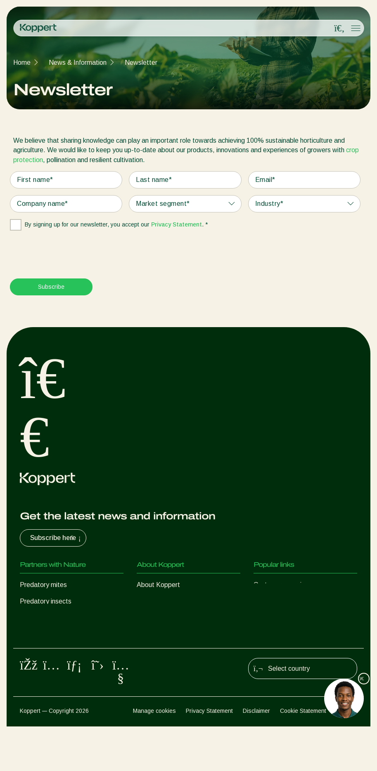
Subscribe (51, 286)
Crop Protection (43, 667)
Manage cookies (154, 755)
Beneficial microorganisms (57, 650)
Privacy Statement (176, 224)
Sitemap (346, 755)
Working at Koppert (165, 617)
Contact (148, 634)
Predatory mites (43, 584)
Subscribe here (56, 538)
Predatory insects (45, 601)
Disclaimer (256, 755)
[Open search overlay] (339, 28)
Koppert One (272, 601)
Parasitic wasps (43, 617)
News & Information (78, 62)
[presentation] (72, 251)
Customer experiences (286, 584)
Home (22, 62)
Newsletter (141, 62)
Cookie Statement (303, 755)
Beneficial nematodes (51, 634)
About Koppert (158, 584)
